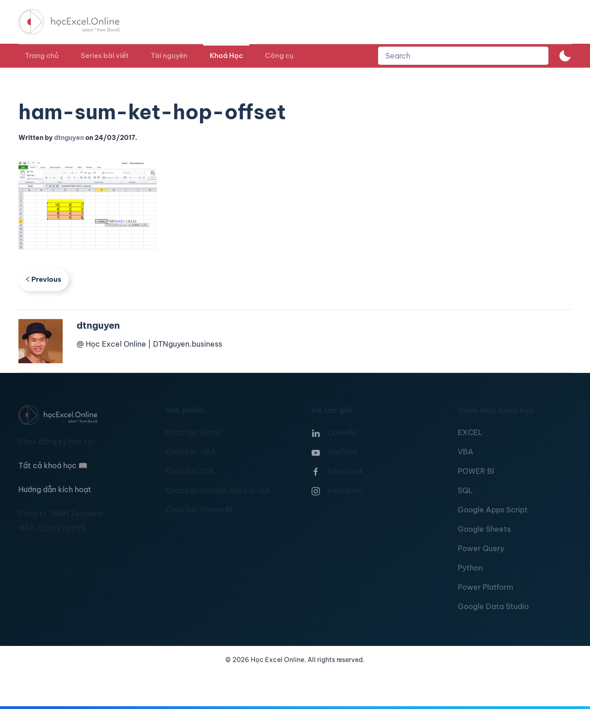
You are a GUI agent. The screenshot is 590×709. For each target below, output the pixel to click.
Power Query (481, 548)
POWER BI (476, 471)
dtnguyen (69, 138)
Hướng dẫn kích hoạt (54, 489)
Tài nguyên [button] (169, 55)
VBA (465, 451)
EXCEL (470, 432)
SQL (465, 490)
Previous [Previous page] (43, 279)
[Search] (463, 55)
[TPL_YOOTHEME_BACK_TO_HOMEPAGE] (77, 22)
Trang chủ (42, 55)
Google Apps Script (493, 509)
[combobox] (463, 55)
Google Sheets (484, 529)
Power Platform (485, 587)
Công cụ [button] (279, 55)
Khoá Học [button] (226, 55)
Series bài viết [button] (105, 55)
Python (470, 567)
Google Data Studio (493, 606)
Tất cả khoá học (53, 465)
